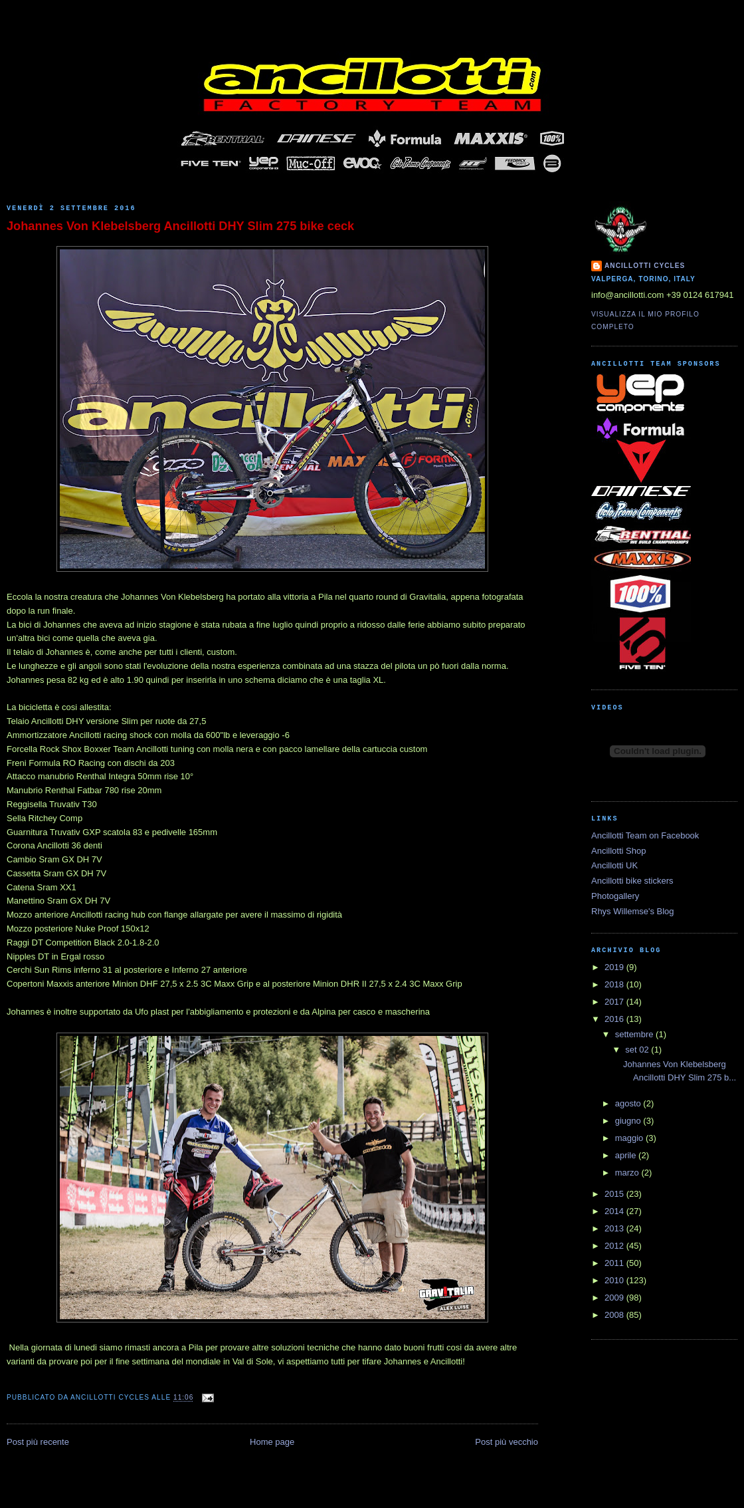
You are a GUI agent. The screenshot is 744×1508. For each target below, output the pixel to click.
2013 (615, 1228)
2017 (615, 1002)
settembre (635, 1034)
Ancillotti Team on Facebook (645, 835)
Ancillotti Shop (618, 851)
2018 (615, 984)
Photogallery (615, 896)
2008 (615, 1315)
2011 (615, 1263)
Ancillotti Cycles (644, 265)
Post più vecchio (506, 1442)
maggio (630, 1138)
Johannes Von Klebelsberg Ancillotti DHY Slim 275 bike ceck (180, 226)
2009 (615, 1298)
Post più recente (38, 1442)
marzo (628, 1173)
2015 (615, 1194)
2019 (615, 967)
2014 (615, 1211)
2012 (615, 1246)
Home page (272, 1442)
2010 (615, 1280)
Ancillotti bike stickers (632, 881)
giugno (629, 1121)
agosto (629, 1103)
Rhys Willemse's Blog (632, 911)
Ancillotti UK (614, 865)
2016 (615, 1019)
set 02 (638, 1050)
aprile (626, 1155)
